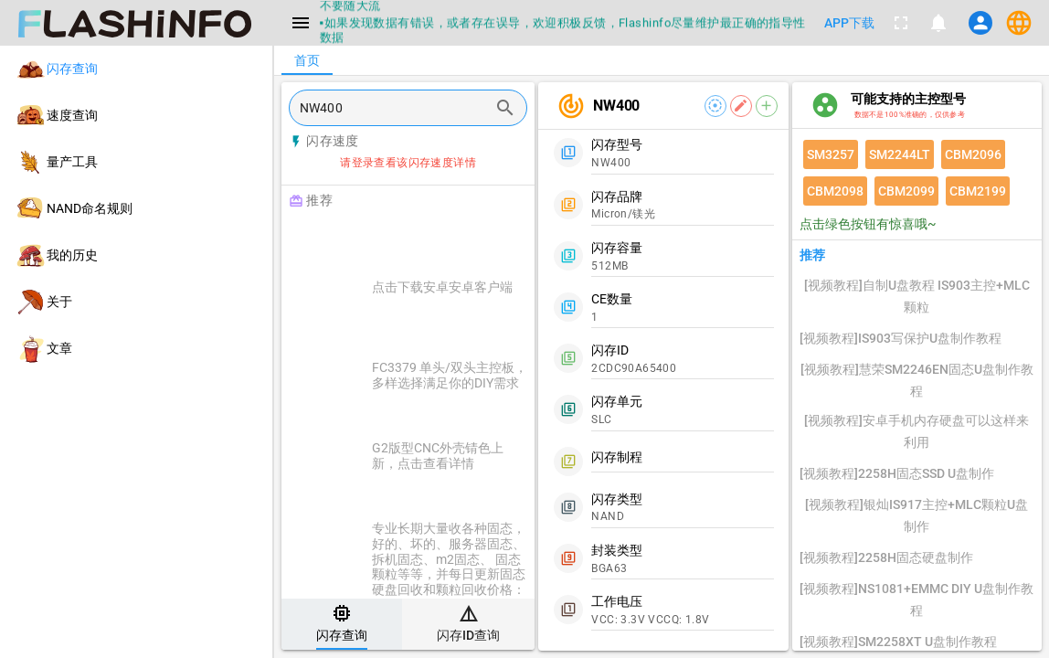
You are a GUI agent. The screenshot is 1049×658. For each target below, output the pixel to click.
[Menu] (300, 22)
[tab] (341, 624)
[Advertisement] (454, 239)
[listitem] (136, 69)
